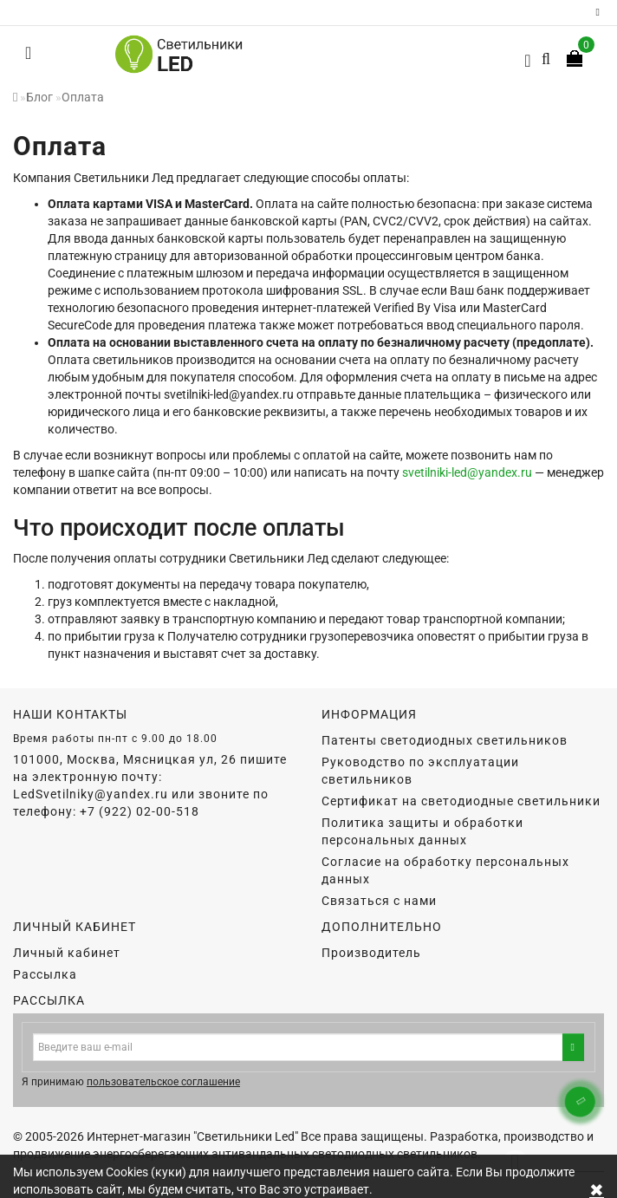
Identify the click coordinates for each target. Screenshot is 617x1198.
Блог (39, 97)
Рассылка (45, 974)
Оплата (83, 97)
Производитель (371, 953)
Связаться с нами (379, 901)
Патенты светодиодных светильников (444, 740)
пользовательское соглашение (163, 1082)
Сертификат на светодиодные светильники (461, 801)
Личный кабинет (66, 953)
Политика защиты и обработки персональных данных (422, 831)
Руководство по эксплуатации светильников (420, 770)
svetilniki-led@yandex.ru (467, 472)
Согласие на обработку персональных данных (445, 870)
